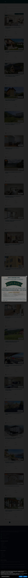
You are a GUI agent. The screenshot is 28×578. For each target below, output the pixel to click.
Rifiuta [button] (21, 576)
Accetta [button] (25, 576)
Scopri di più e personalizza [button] (5, 576)
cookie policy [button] (11, 572)
